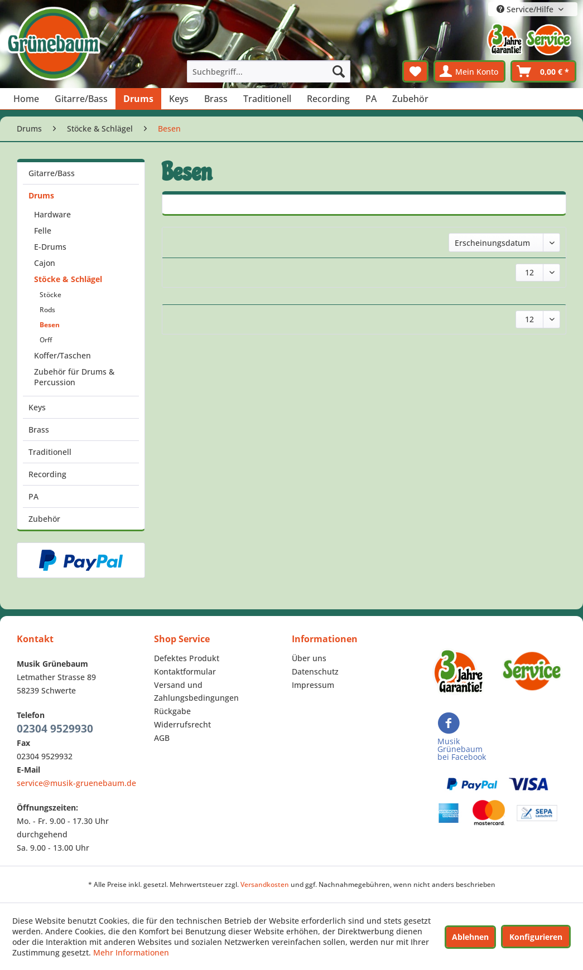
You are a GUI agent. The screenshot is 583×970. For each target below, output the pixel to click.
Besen (50, 324)
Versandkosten (264, 884)
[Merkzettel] (415, 71)
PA (33, 496)
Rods (47, 309)
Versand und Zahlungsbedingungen (196, 692)
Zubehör (44, 518)
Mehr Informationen (131, 952)
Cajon (44, 263)
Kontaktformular (185, 671)
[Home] (26, 98)
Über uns (309, 658)
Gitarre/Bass (51, 173)
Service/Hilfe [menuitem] (526, 9)
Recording (47, 474)
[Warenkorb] (543, 71)
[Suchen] (338, 71)
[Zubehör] (410, 98)
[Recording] (328, 98)
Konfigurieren (535, 937)
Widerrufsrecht (182, 724)
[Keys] (178, 98)
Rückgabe (172, 711)
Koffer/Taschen (62, 355)
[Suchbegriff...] (268, 71)
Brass (38, 429)
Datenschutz (315, 671)
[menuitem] (268, 71)
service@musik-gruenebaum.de (76, 783)
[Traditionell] (267, 98)
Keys (37, 407)
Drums (41, 195)
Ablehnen (470, 937)
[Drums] (138, 98)
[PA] (371, 98)
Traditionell (49, 452)
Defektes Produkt (186, 658)
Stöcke (50, 294)
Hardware (52, 214)
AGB (162, 738)
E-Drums (50, 246)
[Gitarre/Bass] (81, 98)
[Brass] (215, 98)
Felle (42, 230)
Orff (46, 340)
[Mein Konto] (469, 71)
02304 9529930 (55, 728)
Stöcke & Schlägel (68, 279)
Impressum (313, 685)
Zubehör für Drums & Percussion (74, 376)
